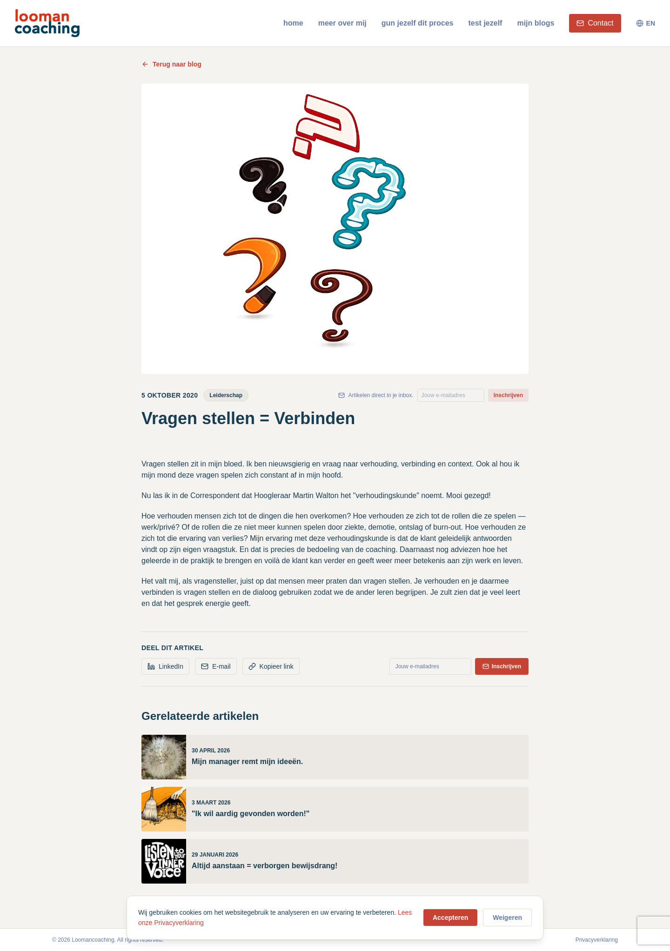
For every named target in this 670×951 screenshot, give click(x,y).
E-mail (216, 666)
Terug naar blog (171, 64)
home (293, 23)
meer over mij (342, 23)
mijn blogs (535, 23)
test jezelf (485, 23)
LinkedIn (165, 666)
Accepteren (450, 917)
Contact (594, 23)
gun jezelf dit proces (418, 23)
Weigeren (507, 917)
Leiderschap (225, 395)
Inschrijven (508, 395)
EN (645, 23)
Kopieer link (271, 666)
